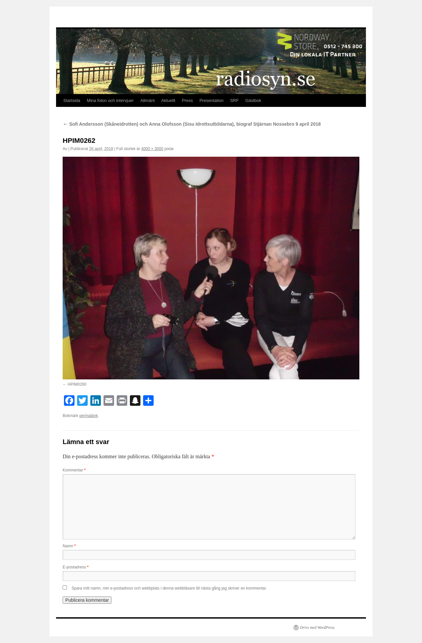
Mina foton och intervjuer (110, 100)
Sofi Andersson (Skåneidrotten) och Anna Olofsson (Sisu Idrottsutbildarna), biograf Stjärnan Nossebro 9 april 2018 (192, 124)
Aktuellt (168, 100)
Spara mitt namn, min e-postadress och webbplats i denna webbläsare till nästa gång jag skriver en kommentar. (169, 588)
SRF (234, 100)
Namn (69, 546)
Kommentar (74, 470)
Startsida (71, 100)
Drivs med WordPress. (317, 627)
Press (187, 100)
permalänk (88, 415)
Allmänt (147, 100)
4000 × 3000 (152, 148)
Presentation (211, 100)
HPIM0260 (77, 384)
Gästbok (253, 100)
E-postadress (76, 567)
